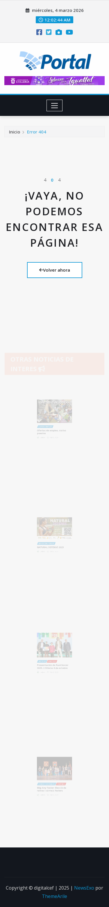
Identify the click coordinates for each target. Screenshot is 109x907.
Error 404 (36, 133)
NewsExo (84, 888)
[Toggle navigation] (54, 105)
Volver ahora (54, 270)
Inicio (14, 133)
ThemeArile (54, 896)
